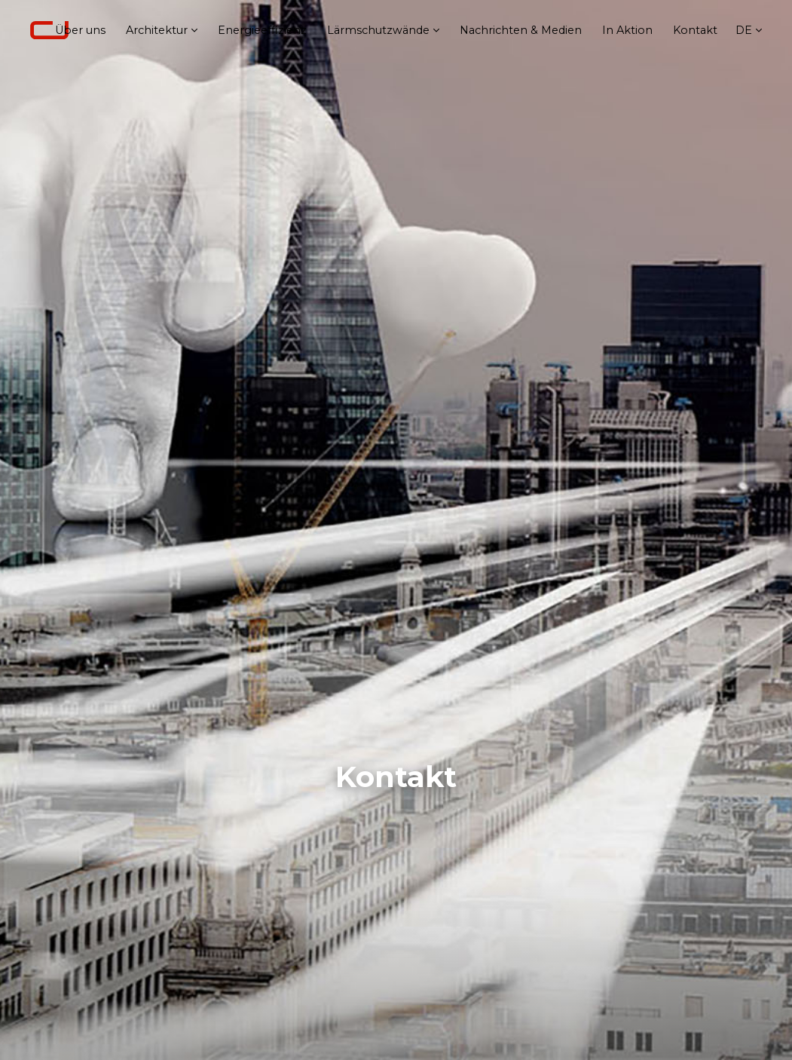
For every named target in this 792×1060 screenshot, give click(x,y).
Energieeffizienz (262, 30)
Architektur (157, 30)
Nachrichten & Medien (521, 30)
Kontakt (695, 30)
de (743, 30)
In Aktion (627, 30)
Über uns (80, 30)
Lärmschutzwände (378, 30)
